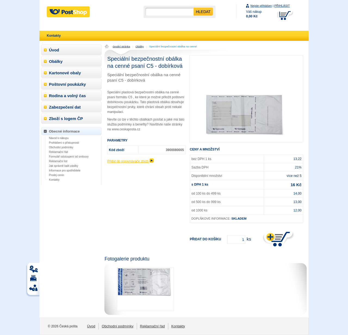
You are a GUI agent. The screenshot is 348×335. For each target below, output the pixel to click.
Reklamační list (58, 161)
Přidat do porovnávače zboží (130, 161)
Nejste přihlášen (261, 5)
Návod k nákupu (59, 138)
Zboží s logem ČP (66, 118)
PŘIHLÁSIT (282, 5)
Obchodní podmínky (61, 147)
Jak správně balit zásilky (63, 165)
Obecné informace (64, 131)
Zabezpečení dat (65, 107)
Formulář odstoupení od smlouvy (69, 156)
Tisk (34, 270)
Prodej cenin (56, 175)
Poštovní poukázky (67, 84)
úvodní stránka (121, 46)
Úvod (54, 50)
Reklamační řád (58, 151)
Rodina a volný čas (67, 95)
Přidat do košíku (205, 239)
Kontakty (54, 179)
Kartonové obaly (65, 72)
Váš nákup (254, 14)
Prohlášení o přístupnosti (64, 142)
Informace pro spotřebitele (64, 170)
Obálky (139, 46)
